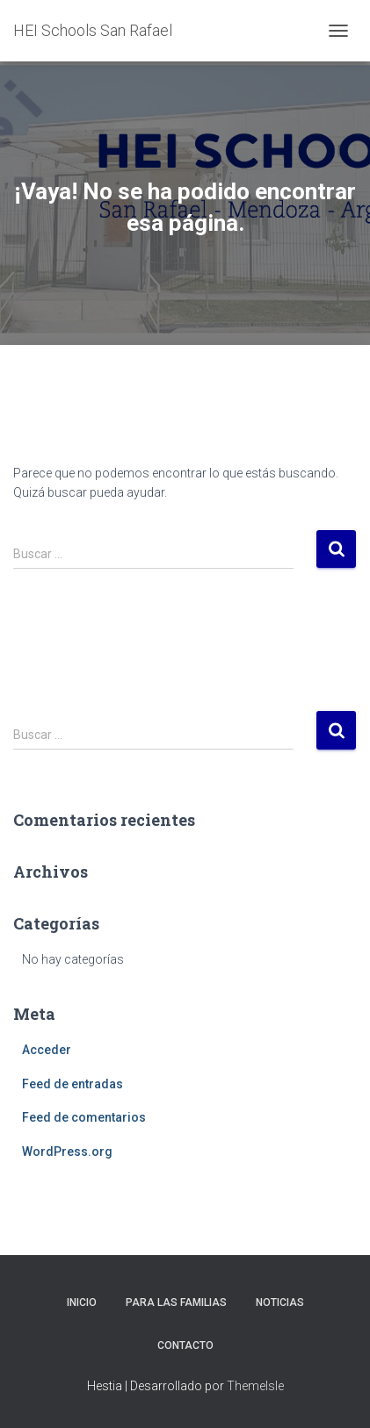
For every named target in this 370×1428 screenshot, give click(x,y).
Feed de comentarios (84, 1117)
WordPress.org (67, 1152)
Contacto (185, 1345)
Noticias (280, 1302)
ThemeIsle (255, 1386)
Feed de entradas (72, 1084)
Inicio (82, 1302)
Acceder (46, 1050)
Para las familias (176, 1302)
